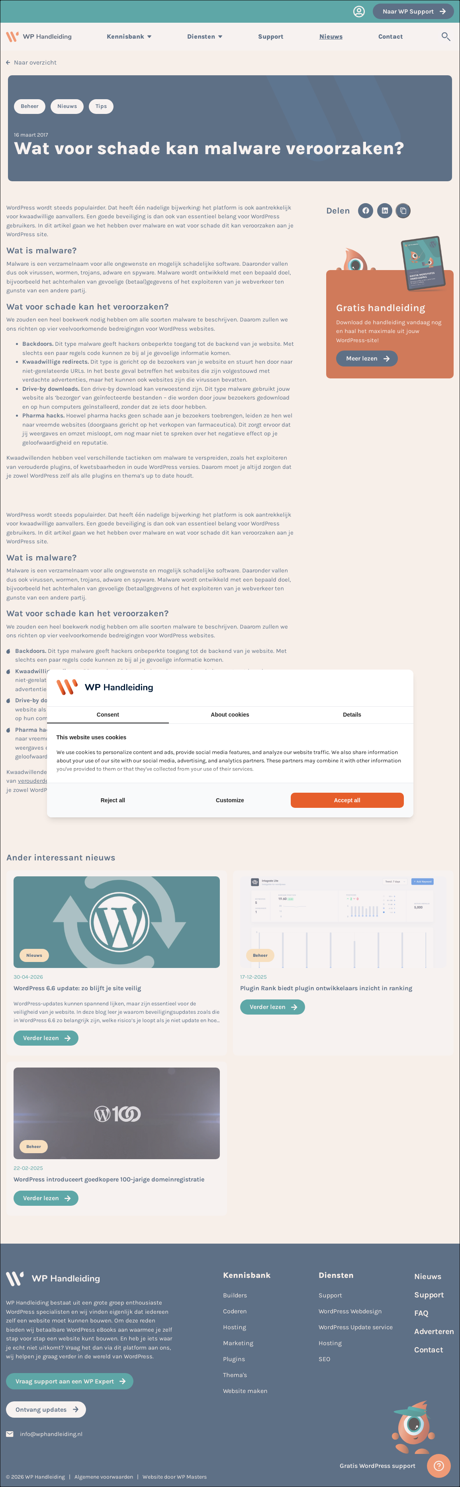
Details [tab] (352, 714)
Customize (230, 800)
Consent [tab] (108, 714)
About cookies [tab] (230, 714)
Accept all (347, 800)
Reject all (113, 800)
